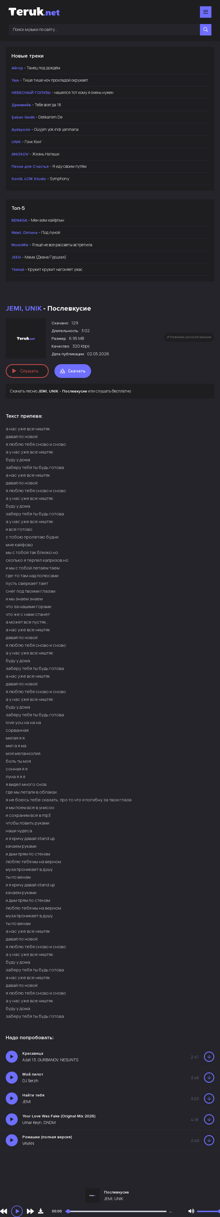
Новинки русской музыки (190, 337)
